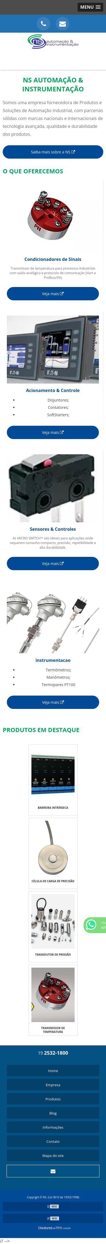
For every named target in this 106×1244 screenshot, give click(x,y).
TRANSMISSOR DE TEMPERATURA (53, 1030)
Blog (53, 1113)
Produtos (53, 1099)
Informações (53, 1127)
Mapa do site (53, 1155)
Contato (53, 1141)
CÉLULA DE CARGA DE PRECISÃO (53, 881)
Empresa (53, 1084)
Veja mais (53, 293)
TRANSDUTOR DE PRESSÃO (53, 954)
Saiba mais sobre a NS (53, 152)
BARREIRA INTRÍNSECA (53, 808)
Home (53, 1070)
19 (53, 1053)
